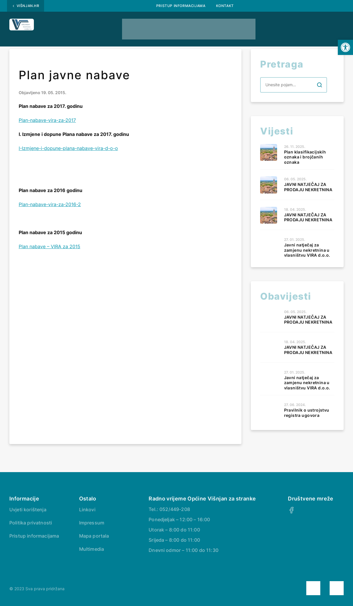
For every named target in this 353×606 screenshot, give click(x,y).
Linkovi (87, 509)
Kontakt (225, 6)
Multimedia (91, 549)
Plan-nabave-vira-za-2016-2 (50, 204)
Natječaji (137, 26)
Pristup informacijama (181, 6)
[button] (345, 47)
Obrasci (175, 26)
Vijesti (210, 26)
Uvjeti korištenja (27, 509)
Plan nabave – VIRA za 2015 (49, 246)
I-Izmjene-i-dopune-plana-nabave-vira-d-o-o (68, 148)
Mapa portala (94, 536)
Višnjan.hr (28, 6)
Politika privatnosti (30, 523)
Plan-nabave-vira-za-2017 (47, 120)
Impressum (91, 523)
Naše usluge (251, 26)
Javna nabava (91, 26)
